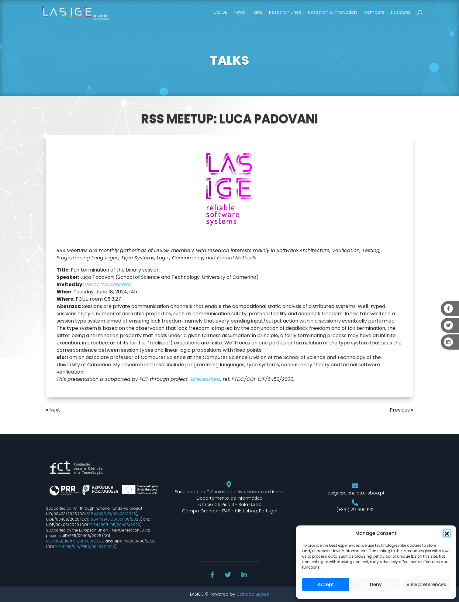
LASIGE (220, 12)
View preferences (426, 584)
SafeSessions (204, 379)
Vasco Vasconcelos (108, 284)
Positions (400, 12)
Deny (376, 584)
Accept (326, 584)
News (239, 12)
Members (374, 12)
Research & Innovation (332, 12)
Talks (257, 12)
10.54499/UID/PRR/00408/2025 (74, 541)
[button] (447, 533)
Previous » (401, 409)
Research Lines (285, 12)
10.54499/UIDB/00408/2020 (115, 519)
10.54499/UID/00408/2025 (111, 513)
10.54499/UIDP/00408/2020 (114, 524)
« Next (53, 409)
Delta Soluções (252, 594)
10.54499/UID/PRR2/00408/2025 (85, 546)
